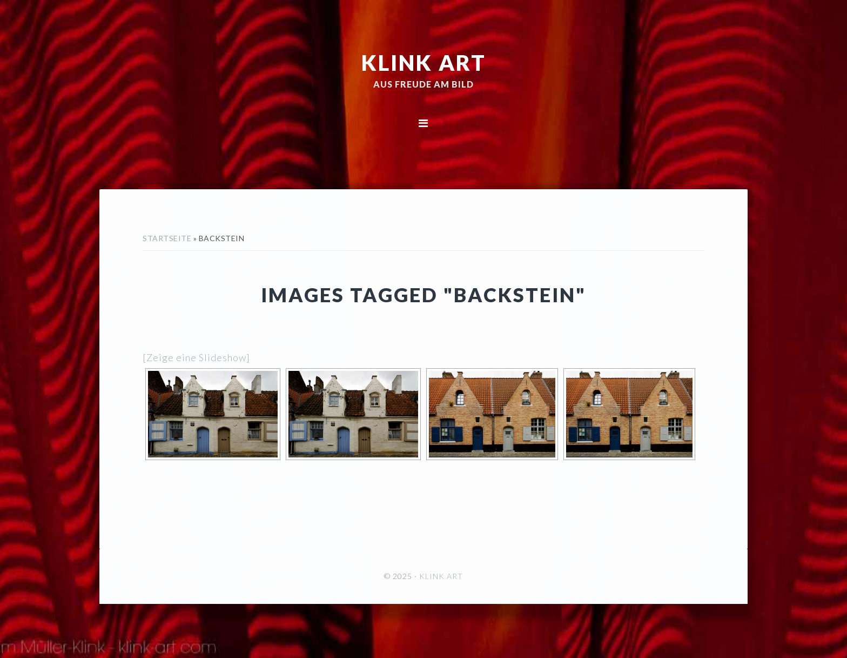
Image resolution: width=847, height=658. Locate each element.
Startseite (167, 238)
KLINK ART (423, 62)
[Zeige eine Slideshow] (196, 357)
